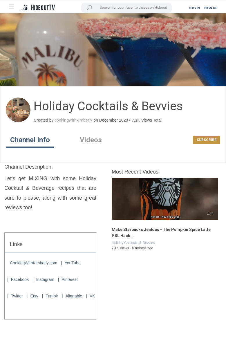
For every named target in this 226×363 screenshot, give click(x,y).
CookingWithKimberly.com (33, 263)
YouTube (73, 263)
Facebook (20, 279)
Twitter (17, 296)
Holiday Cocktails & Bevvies (133, 243)
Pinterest (69, 279)
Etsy (34, 296)
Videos (91, 140)
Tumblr (52, 296)
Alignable (74, 296)
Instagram (45, 279)
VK (92, 296)
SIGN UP (210, 8)
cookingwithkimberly (73, 120)
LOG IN (194, 8)
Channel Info (30, 140)
